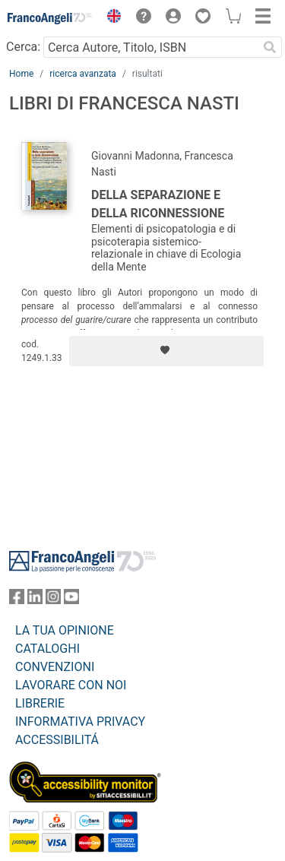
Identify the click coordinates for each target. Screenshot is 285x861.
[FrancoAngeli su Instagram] (53, 600)
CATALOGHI (47, 648)
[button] (110, 18)
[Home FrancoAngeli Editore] (50, 18)
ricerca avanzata (82, 73)
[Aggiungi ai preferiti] (166, 351)
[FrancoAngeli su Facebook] (16, 600)
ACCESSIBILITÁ (57, 740)
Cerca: (23, 47)
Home (21, 73)
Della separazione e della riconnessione (157, 204)
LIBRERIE (40, 703)
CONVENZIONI (54, 667)
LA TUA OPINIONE (64, 630)
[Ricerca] (270, 47)
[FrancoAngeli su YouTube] (71, 600)
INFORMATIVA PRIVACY (80, 721)
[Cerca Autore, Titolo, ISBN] (150, 47)
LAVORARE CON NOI (70, 685)
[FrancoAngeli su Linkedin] (35, 600)
